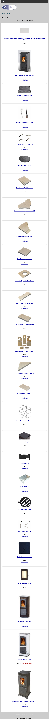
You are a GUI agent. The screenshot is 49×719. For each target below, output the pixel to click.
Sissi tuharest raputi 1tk (24, 531)
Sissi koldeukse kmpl (24, 583)
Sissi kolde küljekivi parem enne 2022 (24, 211)
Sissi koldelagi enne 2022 (24, 393)
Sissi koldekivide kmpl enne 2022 (24, 351)
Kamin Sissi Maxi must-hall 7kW (24, 75)
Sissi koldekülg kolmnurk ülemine (24, 373)
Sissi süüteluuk (24, 463)
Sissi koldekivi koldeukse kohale (24, 324)
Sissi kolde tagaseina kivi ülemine (24, 281)
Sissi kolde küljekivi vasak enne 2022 (24, 236)
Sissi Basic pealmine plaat (24, 95)
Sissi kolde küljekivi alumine (24, 188)
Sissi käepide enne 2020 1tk (24, 144)
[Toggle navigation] (3, 1)
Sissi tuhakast (24, 486)
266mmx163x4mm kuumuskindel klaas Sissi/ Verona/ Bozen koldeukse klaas (24, 39)
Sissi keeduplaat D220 (24, 165)
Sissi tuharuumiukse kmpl (24, 557)
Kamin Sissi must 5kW (24, 621)
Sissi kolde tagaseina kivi (24, 259)
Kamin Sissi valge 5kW (24, 659)
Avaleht (3, 13)
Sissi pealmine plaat (24, 442)
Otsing (8, 13)
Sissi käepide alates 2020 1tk (24, 122)
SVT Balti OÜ (28, 718)
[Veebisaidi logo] (24, 7)
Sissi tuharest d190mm (24, 509)
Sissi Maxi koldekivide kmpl (24, 421)
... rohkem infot (24, 44)
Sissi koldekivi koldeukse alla (24, 303)
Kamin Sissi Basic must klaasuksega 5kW (24, 701)
